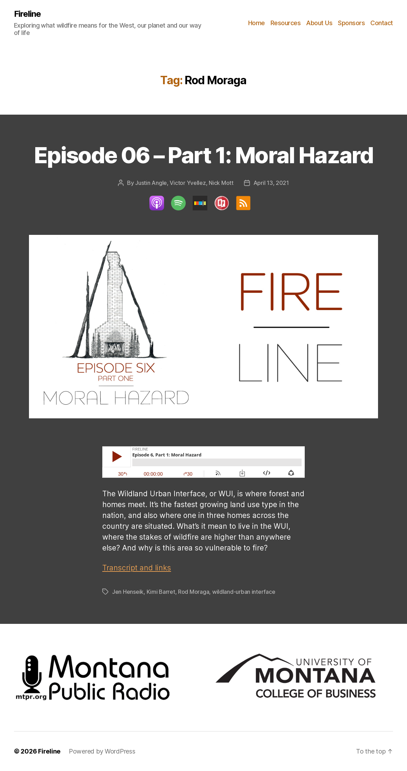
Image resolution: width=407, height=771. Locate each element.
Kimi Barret (161, 591)
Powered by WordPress (102, 751)
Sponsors (351, 23)
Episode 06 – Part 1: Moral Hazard (203, 155)
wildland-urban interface (243, 591)
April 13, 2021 (271, 182)
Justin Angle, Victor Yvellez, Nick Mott (184, 182)
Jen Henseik (127, 591)
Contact (381, 23)
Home (256, 23)
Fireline (27, 14)
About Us (319, 23)
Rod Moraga (193, 591)
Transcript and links (136, 567)
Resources (286, 23)
